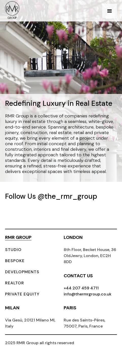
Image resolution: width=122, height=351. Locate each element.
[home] (12, 10)
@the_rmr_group (67, 196)
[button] (109, 11)
